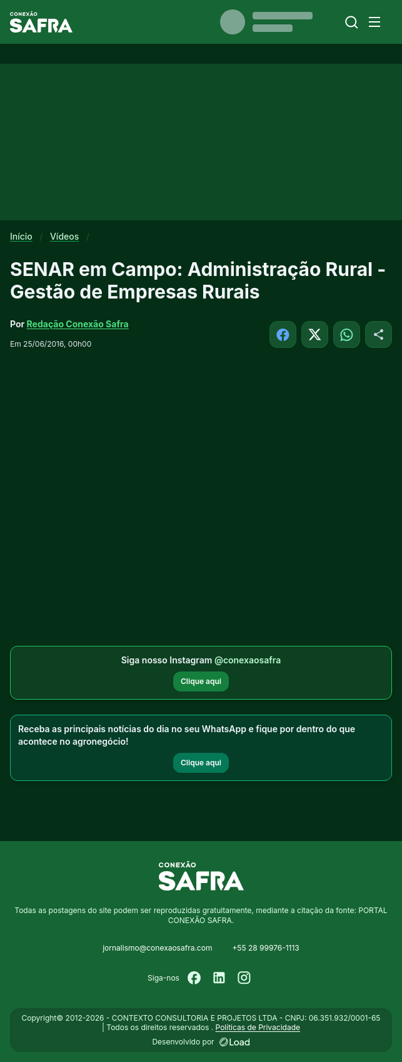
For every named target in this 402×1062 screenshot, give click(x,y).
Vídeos (64, 236)
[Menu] (374, 21)
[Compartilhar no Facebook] (282, 334)
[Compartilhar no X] (314, 334)
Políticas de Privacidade (258, 1027)
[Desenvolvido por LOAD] (234, 1042)
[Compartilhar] (378, 334)
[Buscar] (351, 22)
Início (21, 236)
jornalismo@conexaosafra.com (157, 947)
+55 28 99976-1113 (265, 947)
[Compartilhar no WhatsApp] (346, 334)
